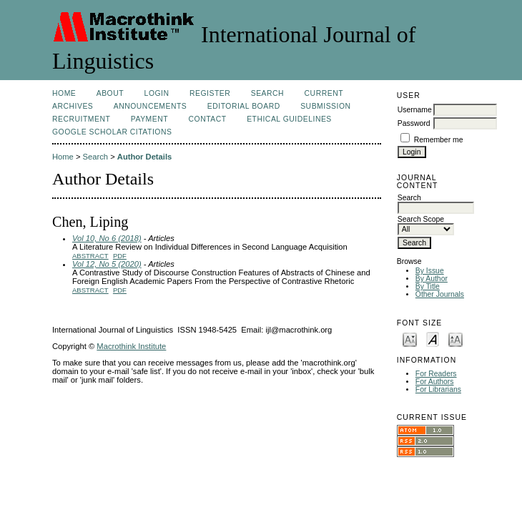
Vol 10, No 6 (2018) (107, 238)
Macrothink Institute (131, 346)
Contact (208, 119)
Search (267, 93)
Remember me (438, 140)
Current (324, 93)
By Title (427, 286)
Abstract (90, 256)
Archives (72, 106)
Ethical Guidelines (289, 119)
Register (209, 93)
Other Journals (439, 294)
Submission (325, 106)
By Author (431, 279)
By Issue (429, 271)
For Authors (434, 382)
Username (415, 110)
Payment (149, 119)
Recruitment (81, 119)
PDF (120, 256)
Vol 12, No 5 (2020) (107, 264)
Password (414, 123)
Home (64, 93)
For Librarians (438, 389)
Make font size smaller (410, 338)
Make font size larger (455, 338)
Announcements (150, 106)
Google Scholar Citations (112, 132)
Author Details (144, 156)
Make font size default (432, 338)
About (110, 93)
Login (156, 93)
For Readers (436, 374)
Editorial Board (243, 106)
